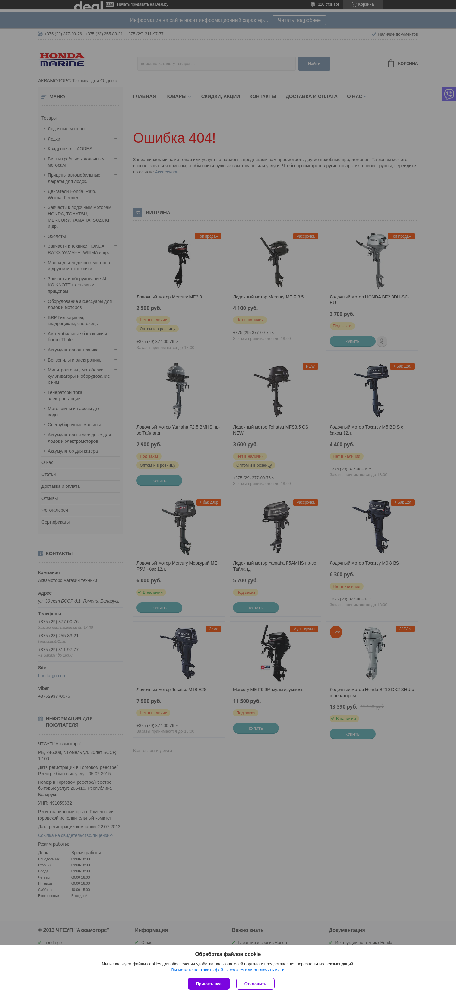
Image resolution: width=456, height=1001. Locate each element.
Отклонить (255, 983)
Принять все (209, 983)
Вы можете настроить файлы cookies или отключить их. (226, 969)
